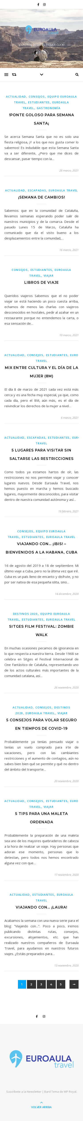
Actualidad (16, 96)
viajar (49, 276)
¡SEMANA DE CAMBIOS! (41, 197)
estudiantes (39, 102)
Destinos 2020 (25, 614)
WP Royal (70, 1092)
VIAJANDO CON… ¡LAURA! (41, 907)
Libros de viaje (41, 282)
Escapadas (37, 190)
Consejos (37, 96)
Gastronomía (49, 108)
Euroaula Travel (63, 190)
